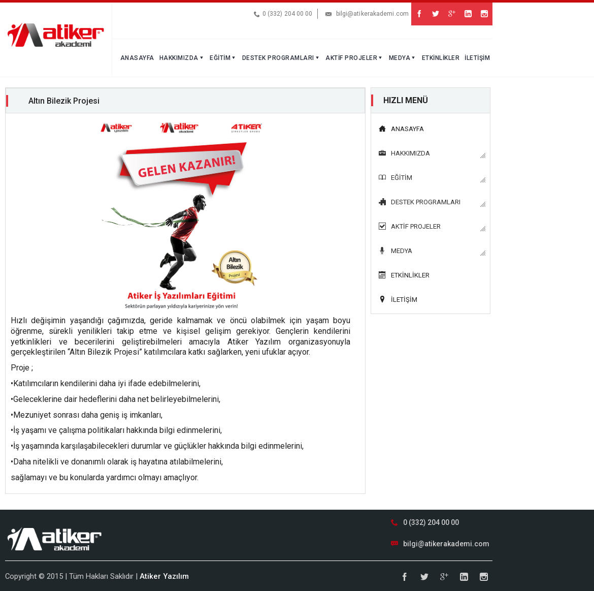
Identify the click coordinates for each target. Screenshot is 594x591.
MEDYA (403, 57)
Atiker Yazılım (164, 576)
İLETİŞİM (477, 57)
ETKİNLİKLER (441, 57)
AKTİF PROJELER (354, 57)
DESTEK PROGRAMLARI (281, 57)
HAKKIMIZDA (182, 57)
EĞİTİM (223, 57)
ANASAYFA (137, 57)
